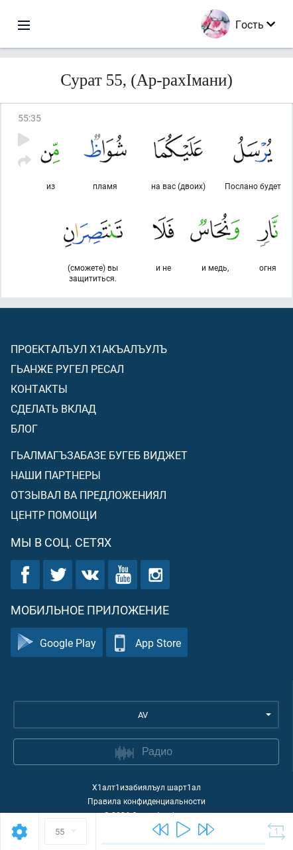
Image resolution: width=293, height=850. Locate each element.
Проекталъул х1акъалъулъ (89, 349)
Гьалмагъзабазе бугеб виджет (99, 455)
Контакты (39, 388)
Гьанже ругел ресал (67, 369)
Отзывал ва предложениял (88, 495)
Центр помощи (54, 515)
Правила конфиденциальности (146, 801)
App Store (147, 642)
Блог (24, 428)
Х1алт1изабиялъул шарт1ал (146, 787)
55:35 (29, 117)
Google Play (56, 642)
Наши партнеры (56, 475)
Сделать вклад (53, 408)
